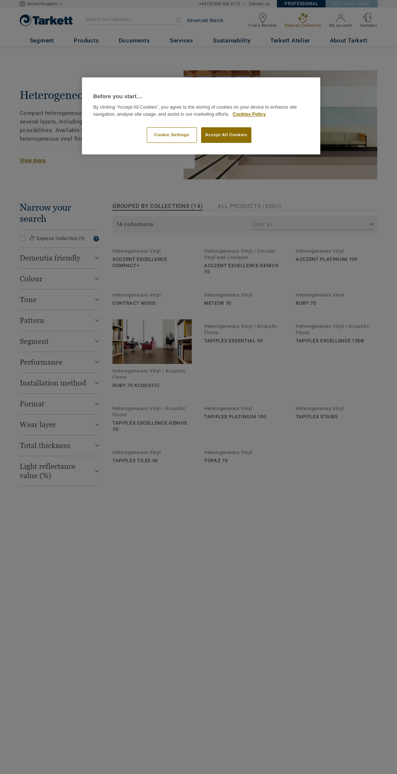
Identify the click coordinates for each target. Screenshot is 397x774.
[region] (201, 115)
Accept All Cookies (226, 134)
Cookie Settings (172, 134)
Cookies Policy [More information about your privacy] (249, 114)
